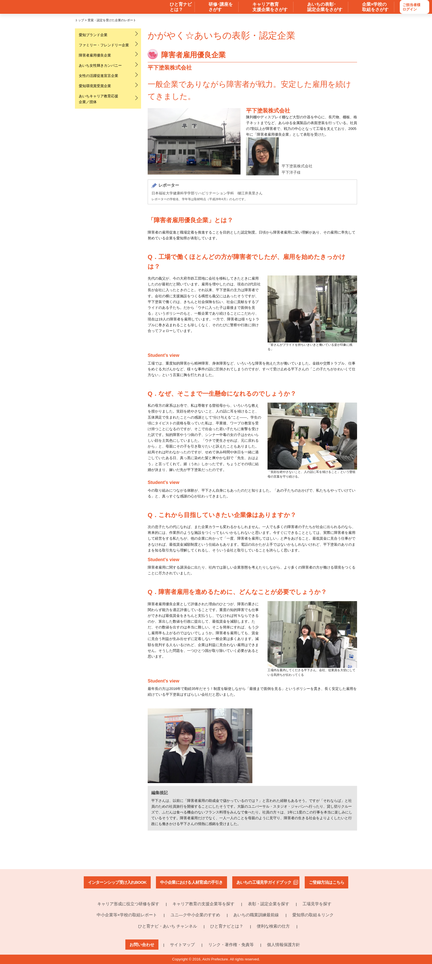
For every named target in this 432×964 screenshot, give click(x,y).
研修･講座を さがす (221, 7)
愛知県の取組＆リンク (313, 914)
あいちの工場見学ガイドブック (263, 882)
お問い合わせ (141, 944)
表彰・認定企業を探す (268, 903)
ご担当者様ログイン (411, 7)
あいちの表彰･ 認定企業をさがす (324, 7)
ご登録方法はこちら (326, 882)
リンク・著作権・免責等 (231, 944)
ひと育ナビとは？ (226, 926)
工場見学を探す (317, 903)
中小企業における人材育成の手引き (191, 882)
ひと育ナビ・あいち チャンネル (167, 926)
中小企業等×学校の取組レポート (127, 914)
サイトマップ (182, 944)
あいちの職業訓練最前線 (256, 914)
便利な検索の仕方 (273, 926)
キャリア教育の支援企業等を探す (203, 903)
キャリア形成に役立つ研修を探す (128, 903)
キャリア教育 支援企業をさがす (270, 7)
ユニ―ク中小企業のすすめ (195, 914)
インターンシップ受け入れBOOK (117, 882)
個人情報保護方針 (283, 944)
